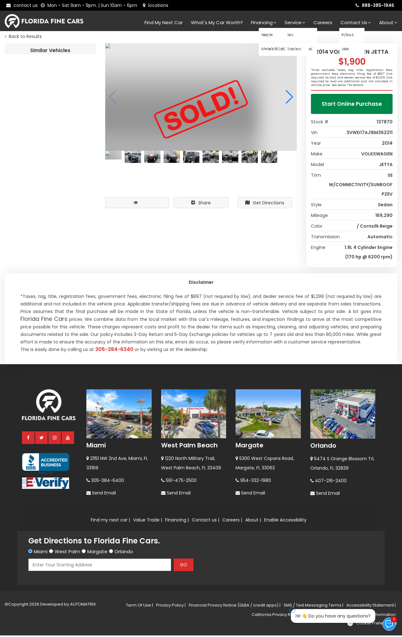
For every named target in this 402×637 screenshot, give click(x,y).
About (388, 22)
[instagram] (55, 438)
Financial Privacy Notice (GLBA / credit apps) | (234, 607)
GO (183, 566)
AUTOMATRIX (82, 606)
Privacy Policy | (171, 607)
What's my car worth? (217, 22)
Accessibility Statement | (371, 607)
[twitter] (41, 438)
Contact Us (355, 22)
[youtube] (68, 438)
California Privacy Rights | (277, 616)
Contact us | (205, 521)
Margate (249, 446)
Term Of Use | (139, 607)
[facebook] (28, 438)
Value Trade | (147, 521)
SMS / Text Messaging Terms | (313, 607)
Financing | (177, 521)
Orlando (323, 447)
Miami (96, 446)
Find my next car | (110, 521)
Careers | (232, 521)
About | (253, 521)
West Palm (67, 553)
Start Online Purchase (352, 105)
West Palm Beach (189, 446)
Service (295, 22)
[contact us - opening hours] (90, 5)
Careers (322, 22)
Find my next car (163, 22)
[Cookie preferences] (372, 625)
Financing (263, 22)
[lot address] (155, 5)
